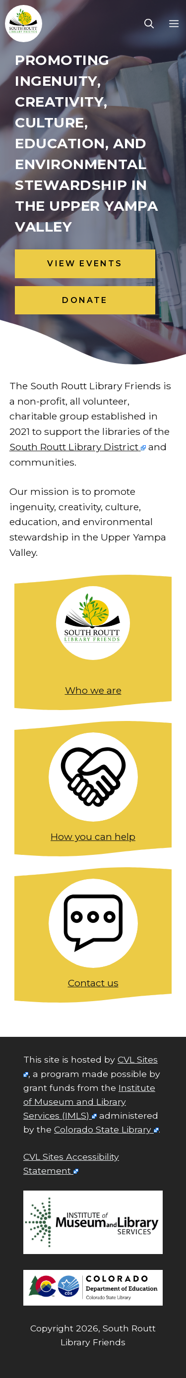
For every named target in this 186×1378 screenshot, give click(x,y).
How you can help (93, 836)
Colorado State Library (102, 1129)
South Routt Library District (73, 447)
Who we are (93, 690)
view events (85, 263)
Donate (85, 300)
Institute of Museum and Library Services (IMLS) (89, 1101)
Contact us (93, 983)
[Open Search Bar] (148, 24)
